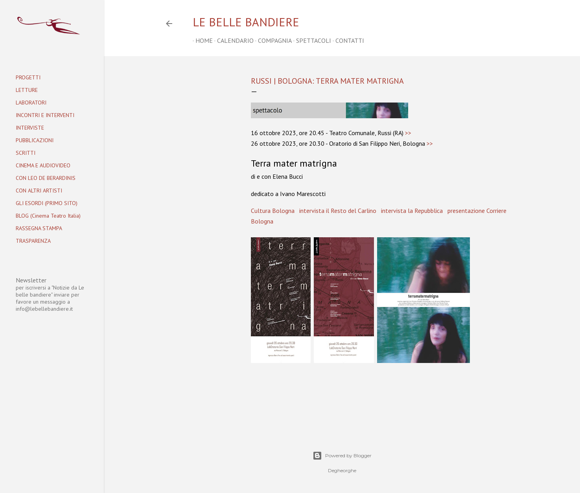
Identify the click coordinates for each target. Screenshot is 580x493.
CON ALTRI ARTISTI (39, 190)
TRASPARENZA (33, 240)
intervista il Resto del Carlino (337, 210)
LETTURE (27, 89)
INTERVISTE (30, 127)
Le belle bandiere (246, 21)
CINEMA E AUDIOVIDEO (43, 165)
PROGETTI (28, 77)
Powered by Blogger (342, 455)
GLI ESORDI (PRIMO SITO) (46, 203)
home (201, 40)
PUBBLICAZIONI (34, 140)
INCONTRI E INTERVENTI (45, 115)
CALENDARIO (232, 40)
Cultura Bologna (273, 210)
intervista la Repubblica (412, 210)
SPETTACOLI (310, 40)
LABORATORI (31, 102)
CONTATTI (347, 40)
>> (408, 133)
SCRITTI (25, 152)
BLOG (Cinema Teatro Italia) (48, 215)
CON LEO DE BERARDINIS (45, 177)
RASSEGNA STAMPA (39, 228)
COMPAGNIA (272, 40)
